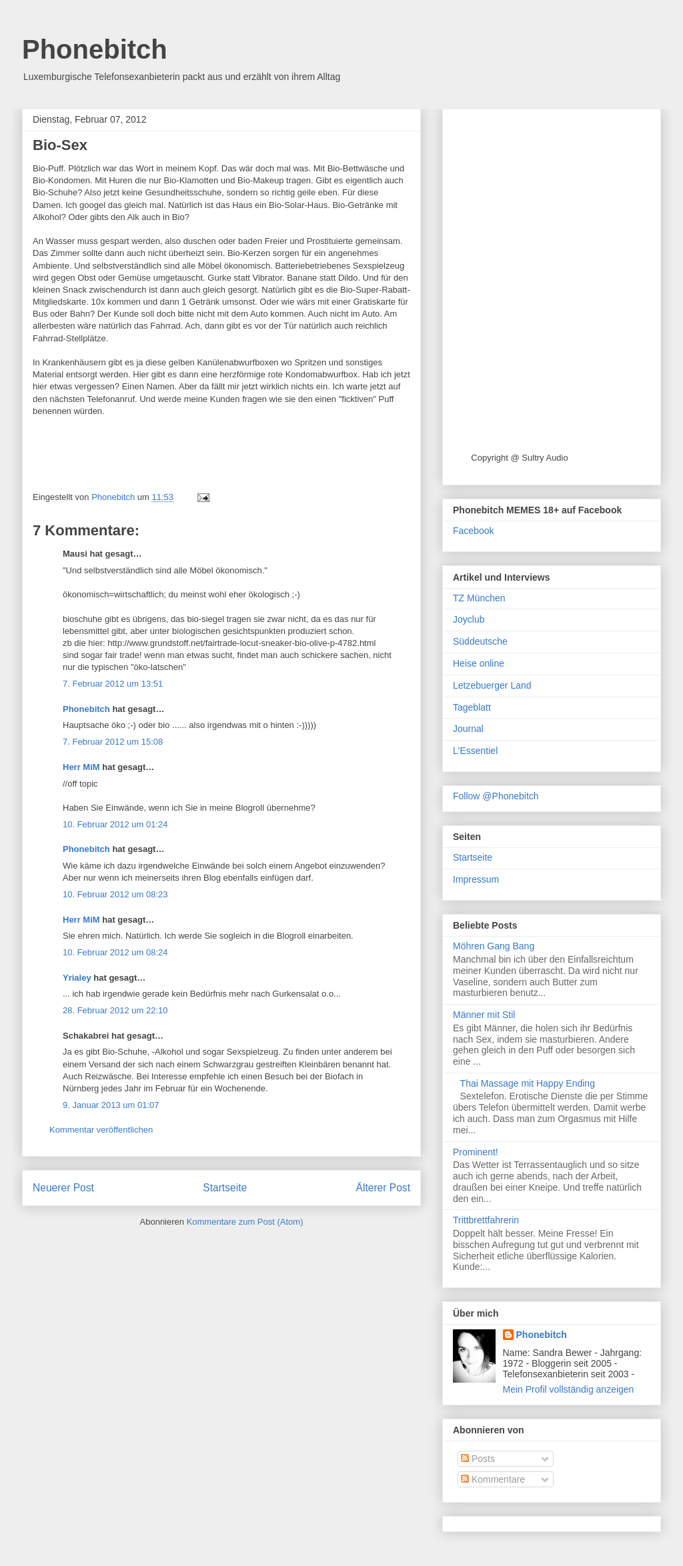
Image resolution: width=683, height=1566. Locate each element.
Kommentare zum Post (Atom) (245, 1222)
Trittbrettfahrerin (486, 1220)
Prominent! (475, 1152)
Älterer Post (383, 1187)
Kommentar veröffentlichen (101, 1130)
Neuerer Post (63, 1187)
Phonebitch (94, 49)
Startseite (225, 1187)
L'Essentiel (475, 750)
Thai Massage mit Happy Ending (527, 1083)
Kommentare (493, 1479)
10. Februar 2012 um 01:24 (115, 824)
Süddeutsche (480, 641)
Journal (468, 728)
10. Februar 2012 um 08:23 (115, 894)
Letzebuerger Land (492, 685)
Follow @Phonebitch (496, 796)
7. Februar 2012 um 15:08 (113, 742)
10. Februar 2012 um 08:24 (115, 952)
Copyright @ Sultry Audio (519, 458)
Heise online (478, 663)
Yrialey (77, 978)
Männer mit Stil (484, 1014)
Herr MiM (81, 767)
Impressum (476, 879)
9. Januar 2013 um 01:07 (111, 1105)
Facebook (473, 530)
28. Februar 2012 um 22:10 (115, 1010)
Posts (478, 1458)
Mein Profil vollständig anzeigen (568, 1389)
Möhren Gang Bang (493, 946)
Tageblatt (472, 707)
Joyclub (468, 619)
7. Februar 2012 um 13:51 (113, 684)
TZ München (479, 598)
